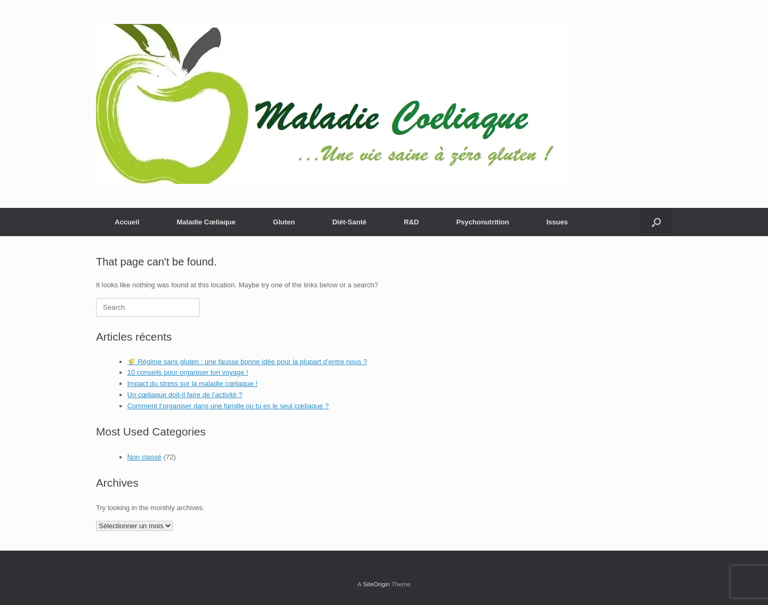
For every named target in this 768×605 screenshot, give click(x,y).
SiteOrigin (376, 584)
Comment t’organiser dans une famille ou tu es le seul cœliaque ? (228, 406)
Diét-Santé (349, 222)
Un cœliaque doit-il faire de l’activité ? (185, 395)
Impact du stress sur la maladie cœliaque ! (192, 384)
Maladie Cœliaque (206, 222)
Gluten (284, 222)
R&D (411, 222)
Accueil (127, 222)
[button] (656, 222)
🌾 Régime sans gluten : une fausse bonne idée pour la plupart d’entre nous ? (247, 362)
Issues (556, 222)
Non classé (144, 457)
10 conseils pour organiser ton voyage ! (188, 372)
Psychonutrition (482, 222)
